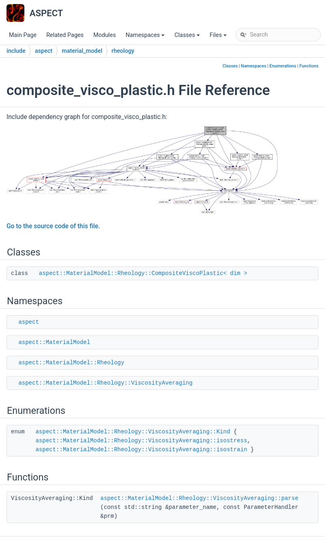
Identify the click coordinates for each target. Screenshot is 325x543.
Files (219, 37)
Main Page (23, 35)
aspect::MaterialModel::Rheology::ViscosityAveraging (105, 383)
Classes (187, 37)
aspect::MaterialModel (54, 342)
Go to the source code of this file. (53, 226)
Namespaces (146, 37)
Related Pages (65, 35)
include (16, 51)
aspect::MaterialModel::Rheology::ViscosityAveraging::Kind (132, 431)
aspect (43, 51)
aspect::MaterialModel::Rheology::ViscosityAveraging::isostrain (141, 449)
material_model (82, 51)
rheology (123, 51)
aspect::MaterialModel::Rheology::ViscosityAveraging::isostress (141, 440)
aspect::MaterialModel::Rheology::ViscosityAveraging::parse (199, 498)
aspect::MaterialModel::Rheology (71, 362)
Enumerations (282, 66)
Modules (104, 35)
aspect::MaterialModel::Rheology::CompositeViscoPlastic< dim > (143, 273)
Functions (308, 66)
